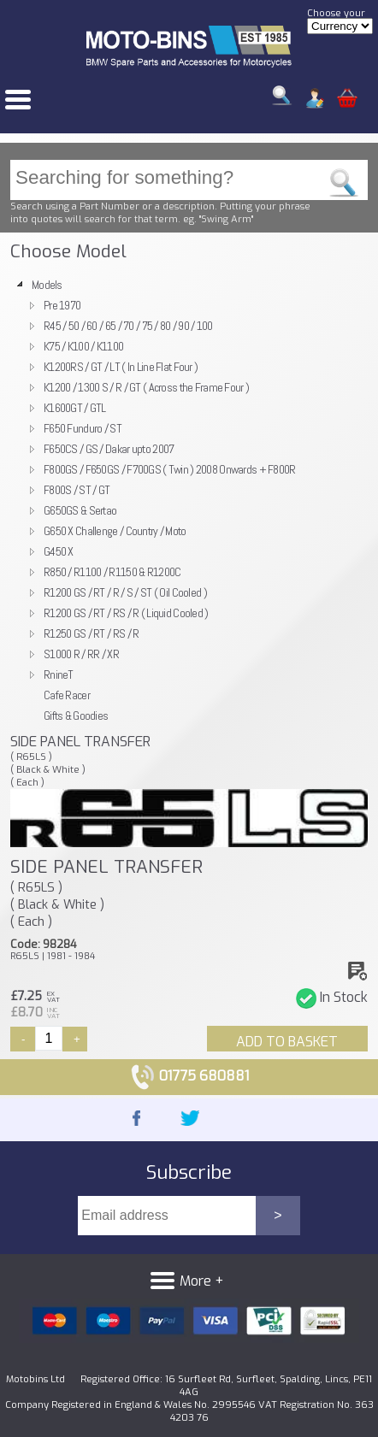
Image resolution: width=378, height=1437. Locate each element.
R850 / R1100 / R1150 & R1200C (112, 572)
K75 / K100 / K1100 (83, 346)
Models (47, 284)
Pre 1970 (62, 305)
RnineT (59, 674)
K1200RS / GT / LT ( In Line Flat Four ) (121, 366)
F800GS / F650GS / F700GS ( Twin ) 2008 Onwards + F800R (170, 469)
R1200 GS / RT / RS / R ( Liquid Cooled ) (126, 613)
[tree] (189, 500)
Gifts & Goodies (76, 715)
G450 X (59, 551)
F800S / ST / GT (76, 490)
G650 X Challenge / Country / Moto (115, 531)
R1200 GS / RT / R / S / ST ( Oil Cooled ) (125, 592)
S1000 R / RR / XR (81, 654)
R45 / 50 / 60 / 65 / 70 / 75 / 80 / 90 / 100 (128, 325)
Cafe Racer (67, 695)
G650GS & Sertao (80, 510)
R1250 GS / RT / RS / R (91, 633)
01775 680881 (189, 1076)
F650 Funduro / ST (82, 428)
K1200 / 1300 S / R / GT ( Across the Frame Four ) (146, 387)
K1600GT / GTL (75, 407)
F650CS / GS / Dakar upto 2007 (109, 448)
